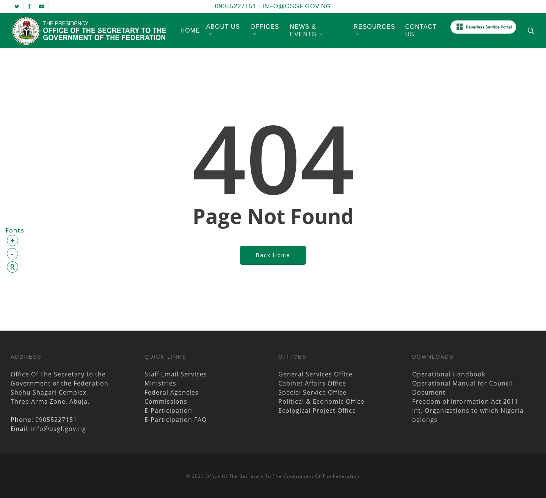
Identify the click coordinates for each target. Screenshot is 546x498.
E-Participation (168, 410)
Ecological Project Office (317, 410)
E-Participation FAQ (175, 419)
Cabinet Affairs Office (312, 383)
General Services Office (315, 374)
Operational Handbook (448, 374)
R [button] (12, 267)
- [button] (12, 253)
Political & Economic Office (321, 401)
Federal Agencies (171, 392)
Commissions (165, 401)
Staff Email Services (175, 374)
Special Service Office (312, 392)
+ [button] (12, 240)
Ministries (160, 383)
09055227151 (235, 6)
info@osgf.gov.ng (296, 6)
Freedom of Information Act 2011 (465, 401)
